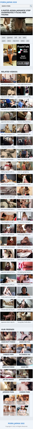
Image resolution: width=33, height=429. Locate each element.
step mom (16, 41)
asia (27, 41)
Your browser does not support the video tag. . (16, 26)
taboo (9, 41)
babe (24, 37)
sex (20, 37)
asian (3, 37)
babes (22, 41)
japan (3, 41)
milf (16, 37)
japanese (9, 37)
